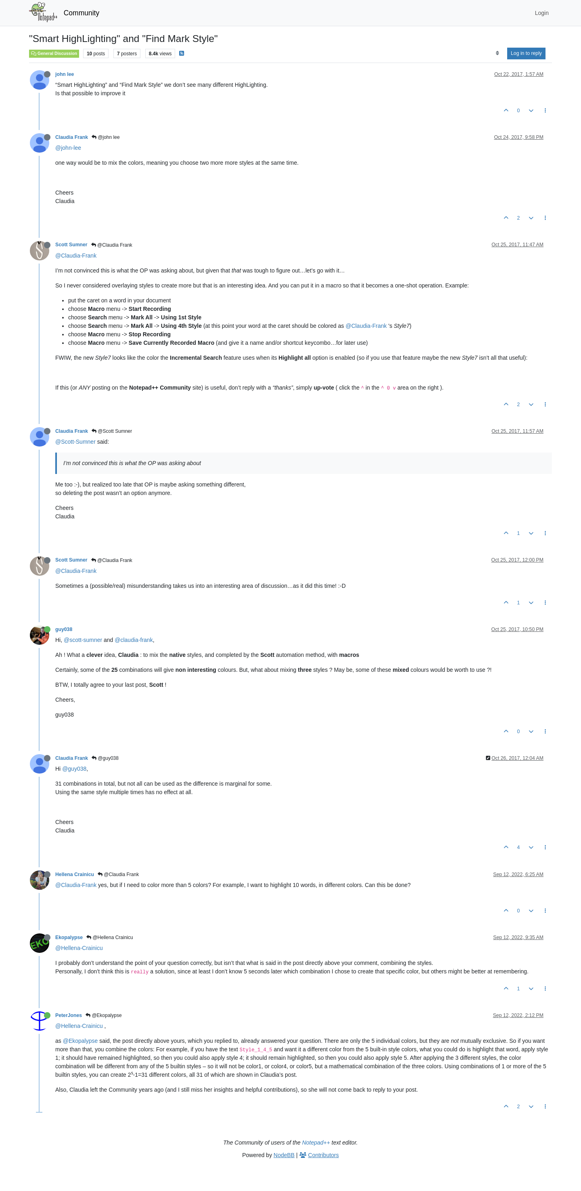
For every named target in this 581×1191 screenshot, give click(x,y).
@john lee (106, 137)
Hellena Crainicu (74, 874)
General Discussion (54, 53)
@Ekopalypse (104, 1015)
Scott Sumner (71, 244)
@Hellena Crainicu (109, 937)
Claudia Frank (71, 137)
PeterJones (68, 1015)
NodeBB (284, 1155)
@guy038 (105, 758)
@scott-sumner (83, 640)
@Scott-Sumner (75, 441)
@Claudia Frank (111, 245)
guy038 (63, 629)
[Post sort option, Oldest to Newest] (497, 53)
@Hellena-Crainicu (79, 948)
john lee (64, 74)
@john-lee (68, 148)
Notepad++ (316, 1142)
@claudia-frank (134, 640)
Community (82, 13)
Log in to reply (526, 53)
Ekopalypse (69, 937)
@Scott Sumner (112, 431)
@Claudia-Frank (75, 255)
